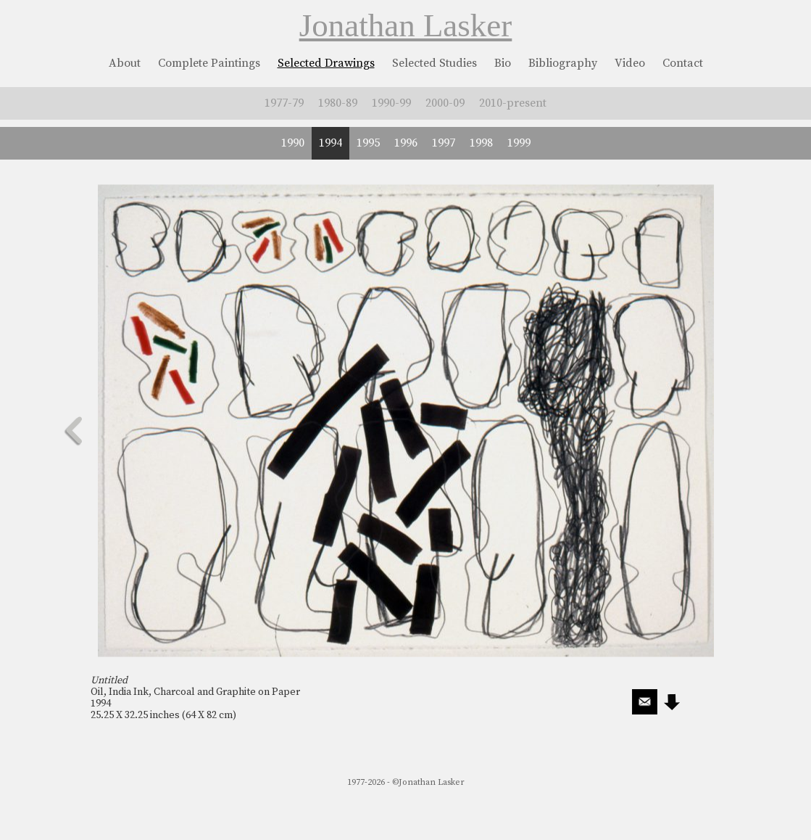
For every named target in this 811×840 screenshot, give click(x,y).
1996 (405, 143)
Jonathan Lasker (405, 25)
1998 (481, 143)
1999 (519, 143)
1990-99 (391, 103)
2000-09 (445, 103)
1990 (292, 143)
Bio (502, 63)
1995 (368, 143)
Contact (682, 63)
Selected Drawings (326, 63)
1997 (443, 143)
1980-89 (337, 103)
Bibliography (562, 63)
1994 (330, 143)
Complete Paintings (209, 63)
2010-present (512, 103)
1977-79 (284, 103)
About (125, 63)
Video (630, 63)
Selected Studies (434, 63)
